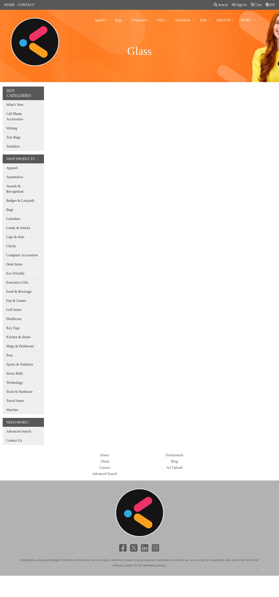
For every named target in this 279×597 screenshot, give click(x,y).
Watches (12, 410)
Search (221, 5)
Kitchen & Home (18, 337)
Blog (174, 461)
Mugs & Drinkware (20, 346)
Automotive (14, 177)
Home (104, 455)
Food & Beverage (19, 291)
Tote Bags (13, 137)
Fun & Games (16, 300)
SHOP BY (225, 20)
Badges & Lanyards (20, 200)
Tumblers (13, 146)
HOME (9, 5)
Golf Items (14, 310)
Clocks (11, 246)
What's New (15, 105)
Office (162, 20)
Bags (120, 20)
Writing (11, 128)
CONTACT (26, 5)
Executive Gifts (17, 282)
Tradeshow (184, 20)
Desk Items (14, 264)
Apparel (101, 20)
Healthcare (14, 319)
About (104, 461)
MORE (248, 20)
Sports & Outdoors (19, 364)
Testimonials (174, 455)
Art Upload (174, 467)
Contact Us (14, 440)
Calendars (13, 219)
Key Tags (13, 328)
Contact (104, 467)
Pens (205, 20)
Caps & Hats (15, 237)
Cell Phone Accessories (14, 116)
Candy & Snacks (18, 228)
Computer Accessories (22, 255)
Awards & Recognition (15, 188)
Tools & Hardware (19, 391)
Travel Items (15, 401)
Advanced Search (18, 431)
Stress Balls (14, 373)
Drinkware (141, 20)
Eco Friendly (15, 273)
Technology (14, 382)
